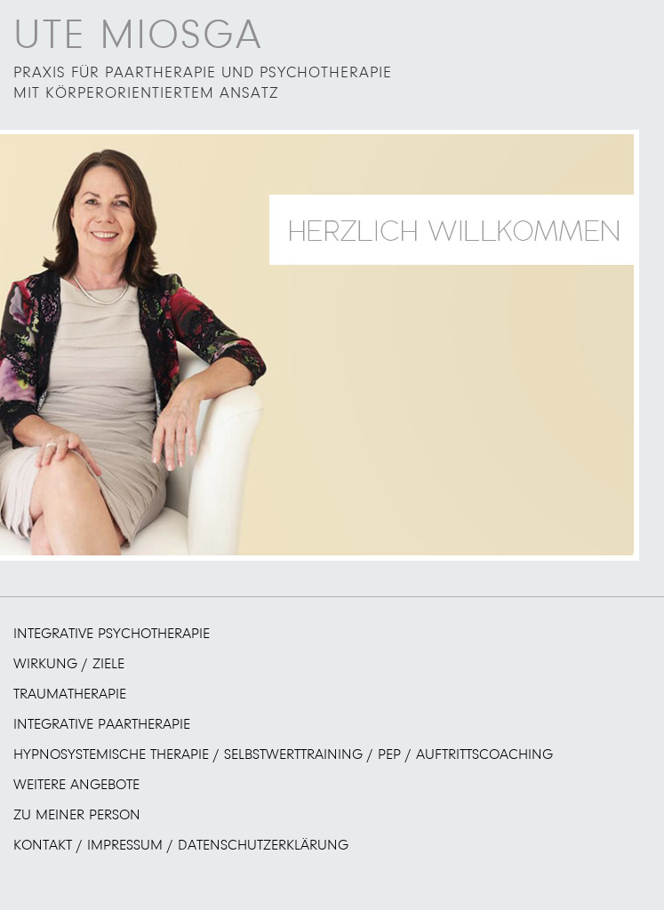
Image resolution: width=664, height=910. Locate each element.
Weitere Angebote (76, 785)
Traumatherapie (69, 694)
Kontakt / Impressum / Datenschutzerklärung (180, 845)
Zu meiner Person (76, 815)
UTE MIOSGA (137, 36)
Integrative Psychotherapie (111, 634)
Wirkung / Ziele (68, 664)
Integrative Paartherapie (101, 724)
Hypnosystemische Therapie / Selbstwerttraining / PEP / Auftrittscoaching (283, 754)
